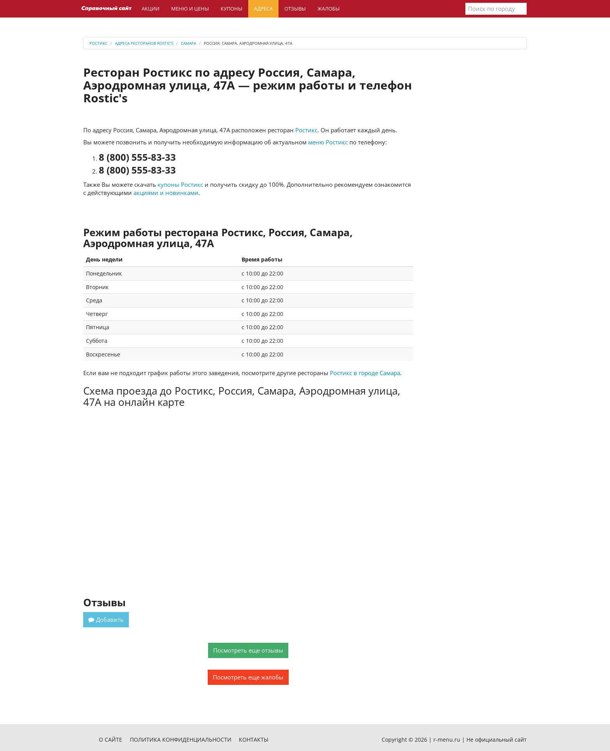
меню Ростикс (328, 142)
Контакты (253, 739)
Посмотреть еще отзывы (248, 650)
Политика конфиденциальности (180, 739)
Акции (151, 8)
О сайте (110, 739)
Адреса (263, 8)
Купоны (231, 8)
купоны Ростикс (180, 184)
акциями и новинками (165, 193)
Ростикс (306, 130)
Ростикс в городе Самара (365, 373)
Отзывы (295, 8)
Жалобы (328, 8)
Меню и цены (190, 8)
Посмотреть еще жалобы (248, 677)
